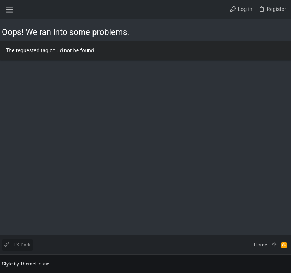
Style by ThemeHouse (25, 264)
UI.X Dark (17, 245)
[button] (9, 9)
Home (260, 245)
